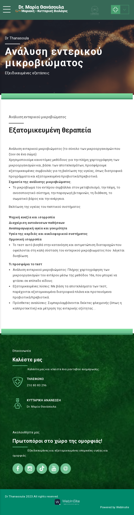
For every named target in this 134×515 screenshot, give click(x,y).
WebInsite (122, 507)
